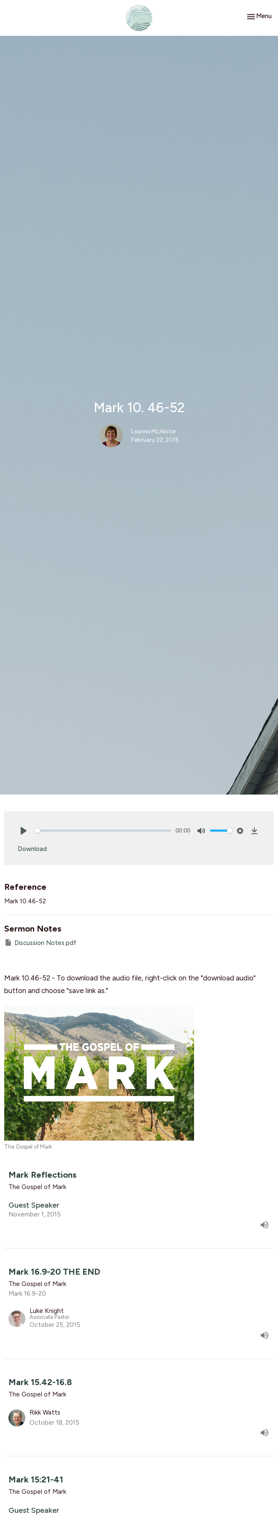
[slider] (103, 831)
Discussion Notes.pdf (40, 942)
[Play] (23, 831)
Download (32, 849)
